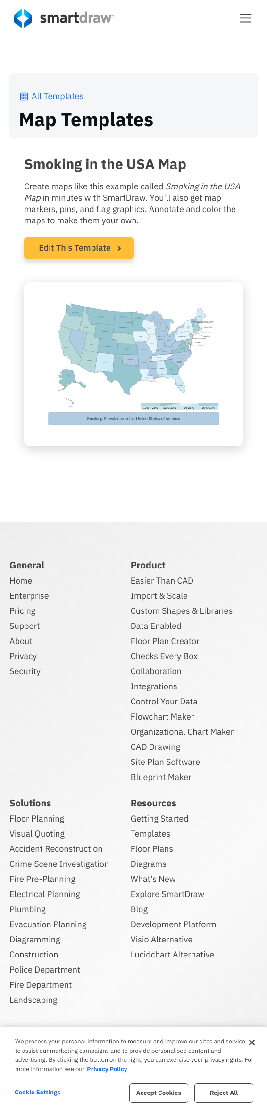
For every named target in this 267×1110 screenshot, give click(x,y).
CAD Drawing (155, 746)
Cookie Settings (37, 1092)
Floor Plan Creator (165, 640)
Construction (33, 954)
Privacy (23, 656)
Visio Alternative (161, 939)
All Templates (51, 96)
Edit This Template (75, 247)
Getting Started (160, 818)
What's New (153, 878)
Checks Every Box (164, 656)
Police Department (44, 969)
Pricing (22, 610)
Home (20, 580)
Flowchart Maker (162, 716)
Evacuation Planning (47, 924)
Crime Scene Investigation (59, 863)
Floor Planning (36, 818)
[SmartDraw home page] (64, 18)
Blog (139, 909)
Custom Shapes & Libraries (182, 610)
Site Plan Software (165, 761)
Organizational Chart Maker (182, 731)
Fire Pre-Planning (42, 878)
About (21, 640)
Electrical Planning (44, 894)
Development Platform (174, 924)
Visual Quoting (37, 833)
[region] (133, 1068)
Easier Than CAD (162, 580)
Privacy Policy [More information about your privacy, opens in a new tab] (107, 1069)
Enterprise (29, 595)
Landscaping (33, 999)
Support (24, 625)
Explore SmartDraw (167, 894)
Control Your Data (164, 701)
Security (25, 671)
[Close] (252, 1042)
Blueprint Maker (161, 776)
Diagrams (149, 863)
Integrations (154, 686)
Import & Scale (159, 595)
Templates (151, 833)
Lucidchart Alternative (173, 954)
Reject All (224, 1093)
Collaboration (156, 671)
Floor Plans (152, 848)
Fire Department (40, 984)
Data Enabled (156, 625)
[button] (246, 18)
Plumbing (27, 909)
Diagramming (34, 939)
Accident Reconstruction (56, 848)
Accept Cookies (158, 1093)
